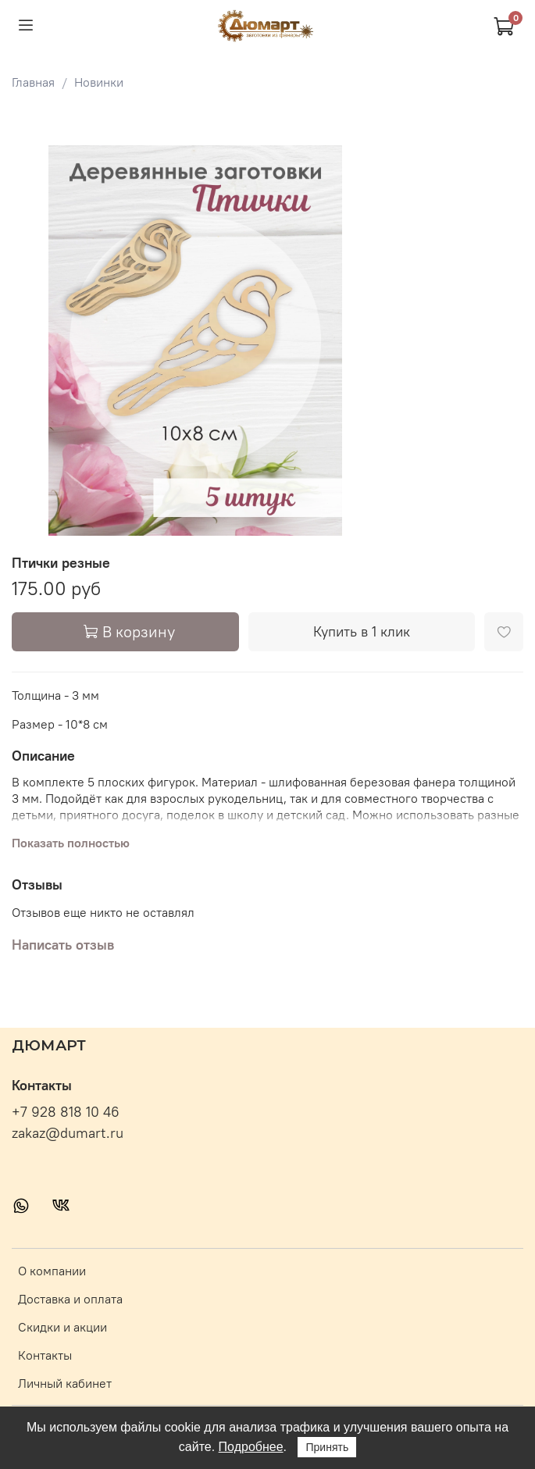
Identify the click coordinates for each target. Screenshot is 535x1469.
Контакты (45, 1355)
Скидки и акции (62, 1327)
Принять (326, 1447)
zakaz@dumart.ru (67, 1133)
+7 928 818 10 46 (65, 1112)
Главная (33, 82)
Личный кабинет (65, 1383)
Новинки (98, 82)
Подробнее (251, 1446)
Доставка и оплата (70, 1299)
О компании (52, 1270)
